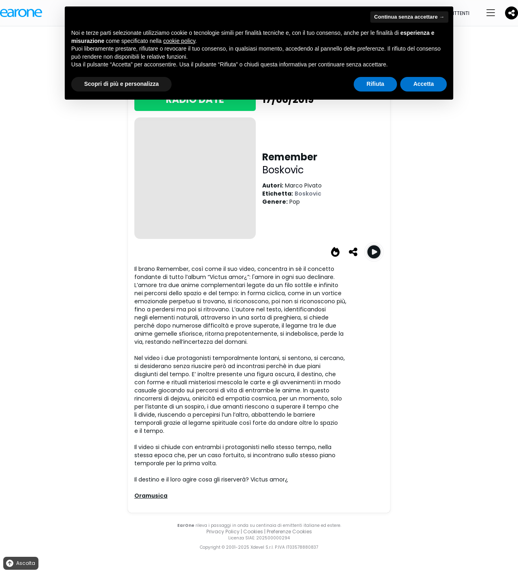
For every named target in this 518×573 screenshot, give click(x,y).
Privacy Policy (223, 531)
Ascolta (20, 563)
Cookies (253, 531)
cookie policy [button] (179, 41)
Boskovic (283, 170)
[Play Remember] (374, 252)
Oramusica (151, 496)
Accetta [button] (423, 84)
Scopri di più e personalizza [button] (121, 84)
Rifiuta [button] (375, 84)
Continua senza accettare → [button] (409, 17)
